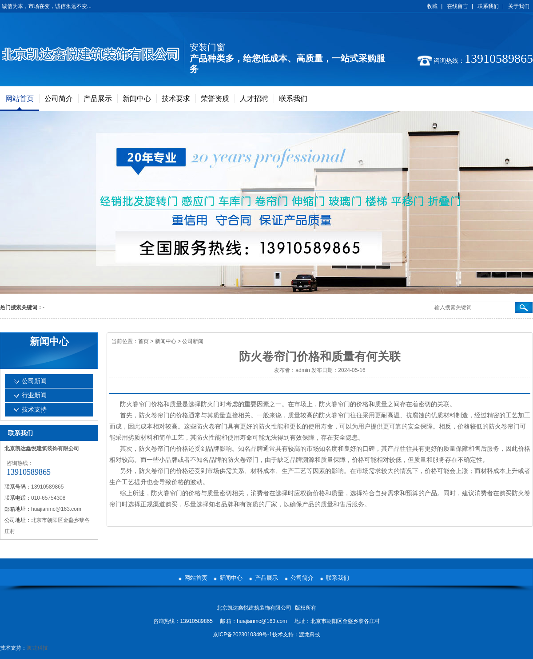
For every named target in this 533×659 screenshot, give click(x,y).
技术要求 (176, 98)
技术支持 (34, 409)
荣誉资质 (215, 98)
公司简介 (58, 98)
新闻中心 (137, 98)
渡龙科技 (309, 634)
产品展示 (98, 98)
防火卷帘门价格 (141, 404)
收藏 (432, 6)
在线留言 (457, 6)
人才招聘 (254, 98)
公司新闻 (192, 341)
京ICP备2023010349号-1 (242, 634)
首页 (143, 341)
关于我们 (518, 6)
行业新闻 (34, 395)
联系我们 (488, 6)
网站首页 (19, 98)
